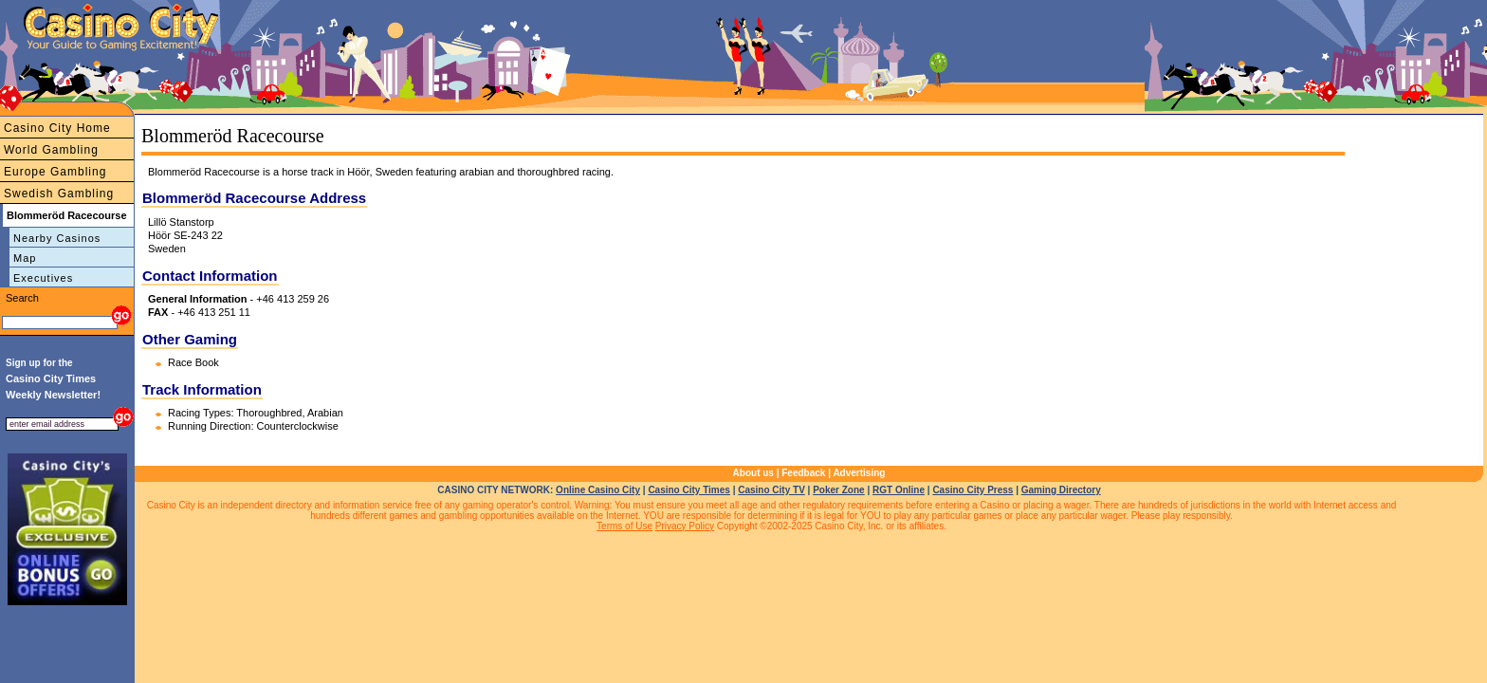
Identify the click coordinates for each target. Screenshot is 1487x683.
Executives (43, 278)
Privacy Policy (684, 526)
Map (24, 258)
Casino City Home (57, 128)
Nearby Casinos (57, 238)
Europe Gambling (55, 171)
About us (753, 473)
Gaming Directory (1061, 490)
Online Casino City (598, 490)
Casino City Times (689, 490)
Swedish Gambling (59, 193)
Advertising (859, 473)
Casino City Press (972, 490)
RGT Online (898, 490)
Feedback (803, 473)
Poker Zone (838, 490)
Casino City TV (771, 490)
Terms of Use (624, 526)
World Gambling (51, 150)
